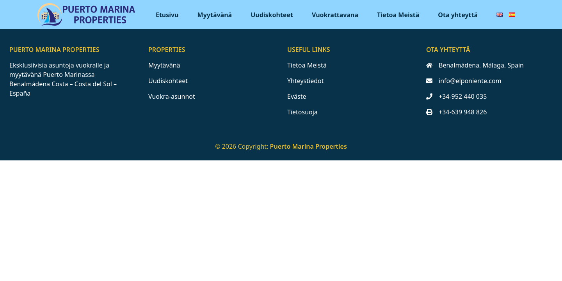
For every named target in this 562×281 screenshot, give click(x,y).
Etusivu (167, 15)
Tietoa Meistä (398, 15)
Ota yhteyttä (458, 15)
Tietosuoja (302, 112)
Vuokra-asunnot (171, 96)
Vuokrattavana (335, 15)
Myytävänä (214, 15)
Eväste (296, 96)
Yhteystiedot (305, 80)
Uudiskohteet (272, 15)
